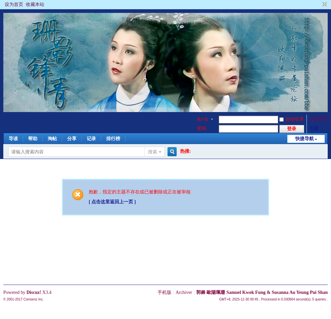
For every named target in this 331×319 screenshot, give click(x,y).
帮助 (32, 138)
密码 (201, 128)
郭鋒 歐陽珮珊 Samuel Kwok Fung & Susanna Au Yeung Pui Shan (262, 292)
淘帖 (52, 138)
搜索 (152, 151)
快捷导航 (304, 138)
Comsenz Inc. (34, 299)
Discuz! (33, 292)
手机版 (164, 292)
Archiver (183, 292)
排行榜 (113, 138)
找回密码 (318, 119)
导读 (13, 138)
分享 (71, 138)
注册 (313, 128)
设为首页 (14, 4)
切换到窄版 (324, 5)
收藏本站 (35, 4)
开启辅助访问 (318, 5)
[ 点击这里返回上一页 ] (112, 201)
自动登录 (291, 119)
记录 (91, 138)
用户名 (203, 119)
